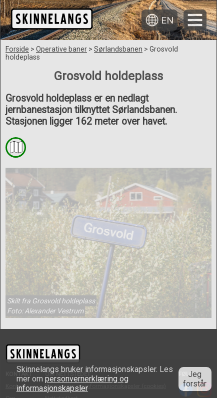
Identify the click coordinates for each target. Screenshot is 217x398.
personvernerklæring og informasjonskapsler (72, 383)
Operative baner (61, 49)
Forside (17, 49)
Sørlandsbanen (118, 49)
